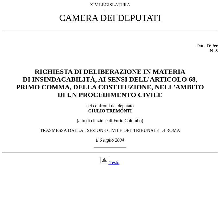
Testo (110, 162)
